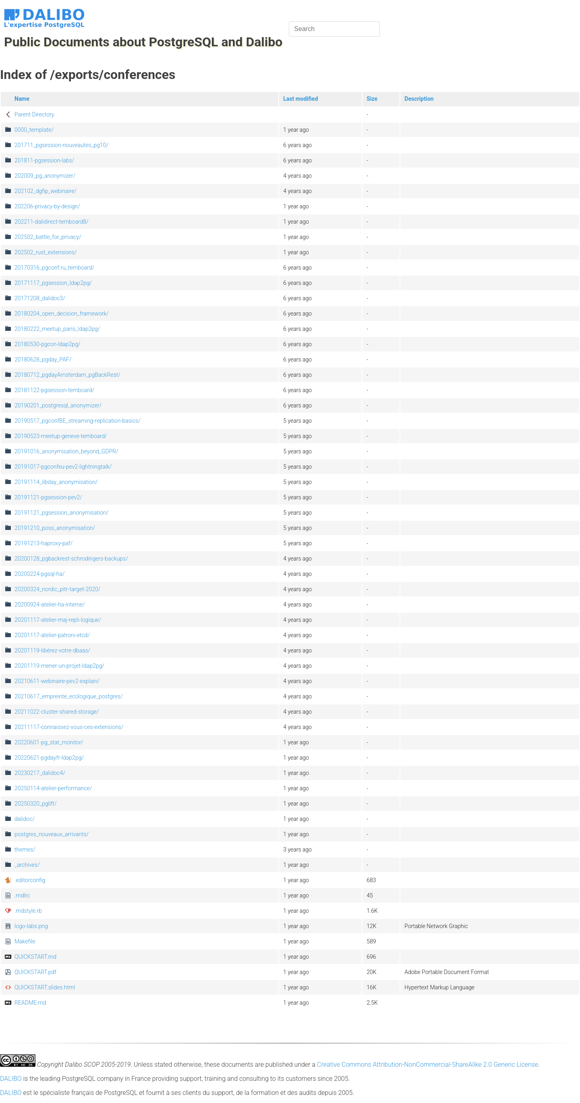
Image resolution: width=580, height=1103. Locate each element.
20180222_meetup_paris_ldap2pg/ (57, 329)
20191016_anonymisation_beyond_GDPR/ (66, 451)
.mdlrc (22, 895)
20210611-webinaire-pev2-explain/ (56, 681)
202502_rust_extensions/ (45, 252)
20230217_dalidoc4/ (39, 773)
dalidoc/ (24, 819)
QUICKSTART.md (35, 956)
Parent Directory (34, 114)
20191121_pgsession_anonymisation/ (61, 512)
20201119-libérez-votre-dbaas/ (52, 650)
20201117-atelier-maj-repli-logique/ (57, 620)
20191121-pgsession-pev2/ (48, 497)
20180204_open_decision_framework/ (61, 313)
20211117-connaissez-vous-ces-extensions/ (68, 727)
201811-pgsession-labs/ (44, 160)
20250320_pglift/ (35, 803)
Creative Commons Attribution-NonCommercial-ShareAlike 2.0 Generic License (427, 1064)
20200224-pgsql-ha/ (39, 574)
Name (21, 99)
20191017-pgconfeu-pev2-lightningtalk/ (63, 466)
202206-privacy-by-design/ (47, 206)
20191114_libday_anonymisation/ (55, 482)
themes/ (24, 849)
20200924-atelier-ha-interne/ (49, 604)
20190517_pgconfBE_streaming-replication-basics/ (77, 421)
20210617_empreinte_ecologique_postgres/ (68, 696)
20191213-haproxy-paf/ (43, 543)
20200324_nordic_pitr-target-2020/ (57, 589)
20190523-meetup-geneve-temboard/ (60, 436)
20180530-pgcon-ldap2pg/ (47, 344)
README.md (30, 1002)
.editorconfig (29, 880)
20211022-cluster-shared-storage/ (56, 711)
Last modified (300, 99)
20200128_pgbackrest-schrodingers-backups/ (71, 558)
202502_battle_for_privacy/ (47, 237)
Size (372, 99)
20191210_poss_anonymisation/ (54, 528)
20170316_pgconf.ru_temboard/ (54, 267)
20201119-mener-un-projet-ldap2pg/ (59, 666)
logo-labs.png (31, 926)
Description (418, 99)
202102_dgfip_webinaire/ (45, 191)
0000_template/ (34, 130)
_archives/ (27, 865)
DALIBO (11, 1078)
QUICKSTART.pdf (35, 972)
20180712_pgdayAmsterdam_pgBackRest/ (67, 375)
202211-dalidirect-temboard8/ (51, 221)
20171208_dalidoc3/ (39, 298)
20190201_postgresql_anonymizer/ (58, 405)
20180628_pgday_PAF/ (42, 359)
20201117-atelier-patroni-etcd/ (52, 635)
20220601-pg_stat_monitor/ (48, 742)
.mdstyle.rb (28, 911)
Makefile (24, 941)
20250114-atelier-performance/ (53, 788)
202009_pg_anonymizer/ (44, 175)
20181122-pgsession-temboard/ (54, 390)
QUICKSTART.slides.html (44, 987)
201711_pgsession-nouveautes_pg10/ (61, 145)
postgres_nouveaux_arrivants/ (51, 834)
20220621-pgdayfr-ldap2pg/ (49, 757)
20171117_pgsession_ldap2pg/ (53, 283)
